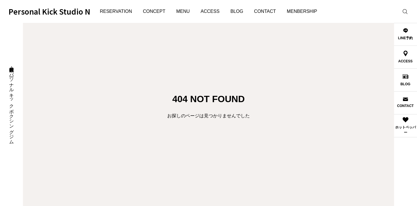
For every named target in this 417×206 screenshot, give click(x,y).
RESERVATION (116, 11)
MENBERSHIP (302, 11)
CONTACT (265, 11)
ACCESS (210, 11)
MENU (183, 11)
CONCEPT (154, 11)
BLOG (236, 11)
